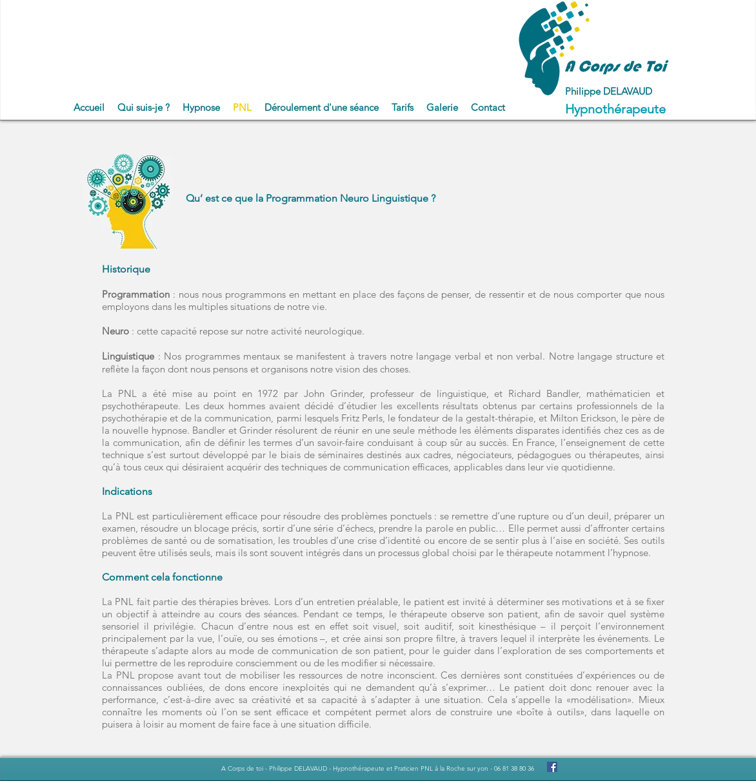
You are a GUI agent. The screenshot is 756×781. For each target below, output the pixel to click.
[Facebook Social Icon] (552, 767)
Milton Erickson (583, 418)
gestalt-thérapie (499, 418)
